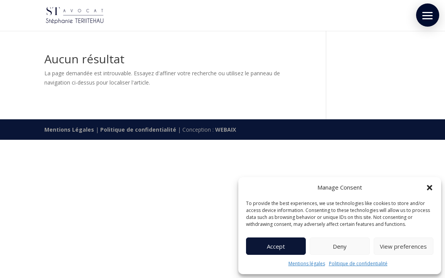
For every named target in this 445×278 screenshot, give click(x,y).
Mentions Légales (69, 129)
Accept (276, 246)
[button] (429, 188)
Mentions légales (306, 263)
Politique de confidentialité (358, 263)
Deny (340, 246)
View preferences (403, 246)
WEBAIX (225, 129)
